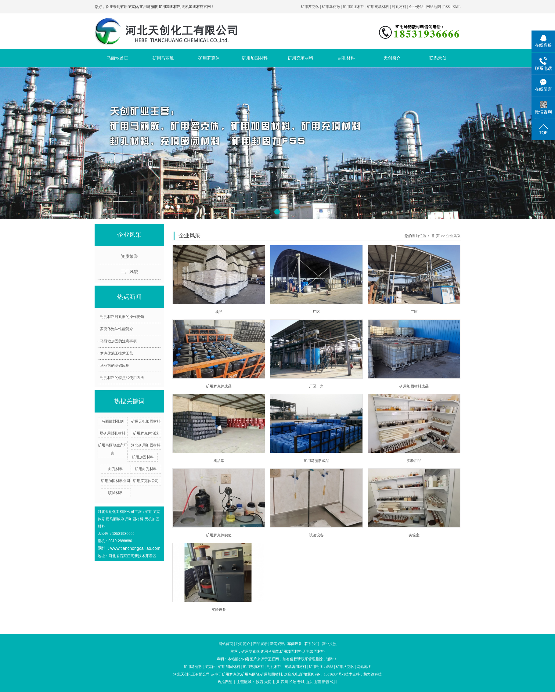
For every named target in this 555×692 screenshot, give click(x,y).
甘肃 (276, 682)
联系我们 (312, 644)
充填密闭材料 (295, 667)
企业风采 (453, 236)
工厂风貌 (129, 271)
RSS (446, 7)
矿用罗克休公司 (146, 481)
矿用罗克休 (310, 7)
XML (456, 7)
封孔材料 (399, 7)
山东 (309, 682)
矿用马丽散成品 (316, 461)
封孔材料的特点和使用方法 (122, 378)
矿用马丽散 (331, 7)
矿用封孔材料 (146, 469)
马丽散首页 (117, 58)
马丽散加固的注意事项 (118, 341)
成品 (218, 312)
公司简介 (243, 644)
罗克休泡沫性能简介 (116, 329)
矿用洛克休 (345, 667)
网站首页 (225, 644)
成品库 (218, 461)
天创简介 (392, 58)
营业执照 (329, 644)
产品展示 (260, 644)
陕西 (259, 682)
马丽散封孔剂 (113, 421)
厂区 (316, 312)
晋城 (301, 682)
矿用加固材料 (354, 7)
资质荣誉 (129, 256)
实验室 (414, 535)
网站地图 (434, 7)
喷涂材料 (115, 493)
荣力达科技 (372, 674)
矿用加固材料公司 (115, 481)
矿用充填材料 (378, 7)
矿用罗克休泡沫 (146, 433)
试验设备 (316, 535)
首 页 (435, 236)
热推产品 (225, 682)
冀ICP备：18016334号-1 (326, 674)
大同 (268, 682)
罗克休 (209, 667)
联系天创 (437, 58)
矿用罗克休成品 (219, 386)
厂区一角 (316, 386)
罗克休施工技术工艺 (116, 353)
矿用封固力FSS (321, 667)
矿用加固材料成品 (414, 386)
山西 (317, 682)
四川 (284, 682)
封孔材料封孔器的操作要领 (122, 317)
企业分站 (416, 7)
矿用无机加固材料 (145, 421)
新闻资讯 (277, 644)
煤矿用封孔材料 (112, 433)
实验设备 (218, 609)
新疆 (325, 682)
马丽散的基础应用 (114, 365)
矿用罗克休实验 (219, 535)
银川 (333, 682)
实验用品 (414, 461)
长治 (292, 682)
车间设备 (294, 644)
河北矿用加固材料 (145, 445)
